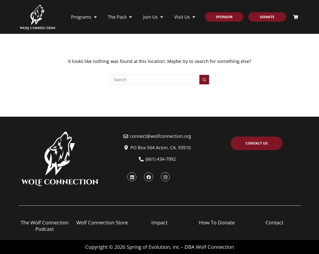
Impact (159, 222)
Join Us (153, 17)
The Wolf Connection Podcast (45, 225)
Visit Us (184, 17)
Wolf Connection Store (102, 222)
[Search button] (204, 97)
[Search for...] (154, 97)
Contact (274, 222)
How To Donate (217, 222)
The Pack (120, 17)
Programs (84, 17)
